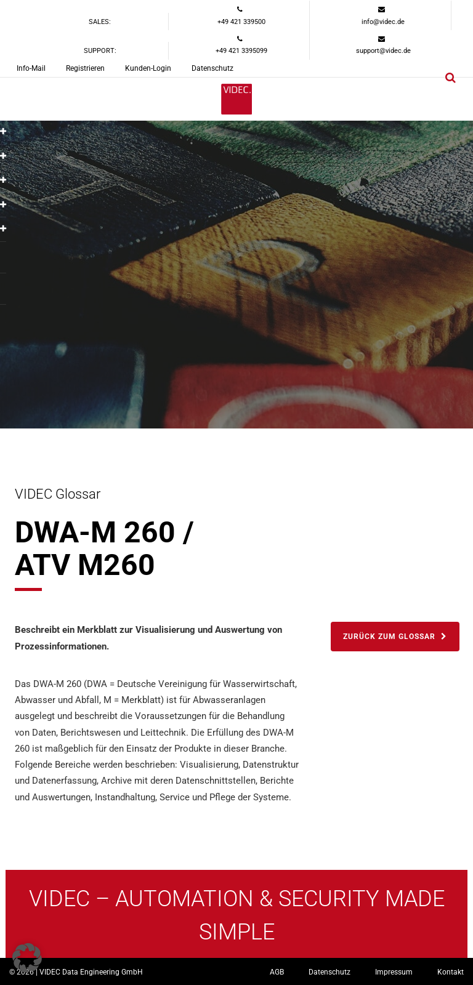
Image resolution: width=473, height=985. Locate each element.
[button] (27, 958)
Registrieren (85, 68)
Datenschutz (212, 68)
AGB (277, 972)
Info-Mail (31, 68)
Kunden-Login (148, 68)
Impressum (394, 972)
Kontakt (450, 972)
